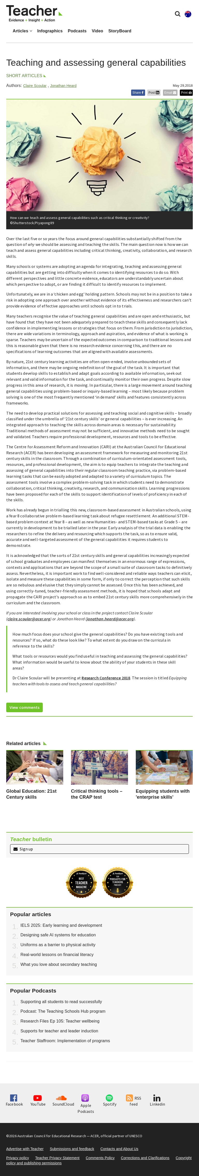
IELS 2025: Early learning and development (61, 925)
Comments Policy (100, 1158)
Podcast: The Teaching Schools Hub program (62, 1011)
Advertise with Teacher (25, 1149)
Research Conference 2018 (106, 677)
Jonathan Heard (63, 86)
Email (170, 92)
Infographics (50, 31)
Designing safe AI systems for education (58, 935)
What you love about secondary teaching (58, 964)
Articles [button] (22, 31)
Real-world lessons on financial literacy (57, 954)
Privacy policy (17, 1158)
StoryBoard (119, 31)
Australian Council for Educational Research (51, 1136)
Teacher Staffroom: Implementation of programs (65, 1041)
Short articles (24, 76)
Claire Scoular (34, 86)
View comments (24, 707)
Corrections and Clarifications (145, 1158)
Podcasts (77, 31)
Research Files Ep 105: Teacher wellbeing (60, 1021)
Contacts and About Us (119, 1149)
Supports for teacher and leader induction (59, 1031)
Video (97, 31)
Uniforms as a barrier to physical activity (57, 945)
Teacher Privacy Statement (57, 1158)
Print (186, 92)
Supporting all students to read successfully (61, 1001)
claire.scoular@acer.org (29, 618)
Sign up (23, 848)
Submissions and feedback (72, 1149)
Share (138, 92)
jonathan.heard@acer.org (110, 618)
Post (153, 92)
